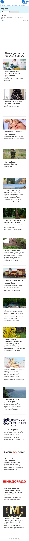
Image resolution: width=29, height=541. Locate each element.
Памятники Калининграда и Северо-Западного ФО (14, 221)
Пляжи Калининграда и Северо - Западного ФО (12, 191)
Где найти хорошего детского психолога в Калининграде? (12, 73)
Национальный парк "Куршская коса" (11, 400)
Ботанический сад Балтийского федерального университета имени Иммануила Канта (14, 342)
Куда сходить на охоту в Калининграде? (13, 162)
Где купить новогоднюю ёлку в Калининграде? (13, 102)
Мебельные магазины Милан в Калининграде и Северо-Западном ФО (13, 520)
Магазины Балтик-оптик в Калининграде (13, 460)
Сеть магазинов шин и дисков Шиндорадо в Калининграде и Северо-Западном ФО (13, 491)
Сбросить (25, 20)
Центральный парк (11, 310)
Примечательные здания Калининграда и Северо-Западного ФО (13, 282)
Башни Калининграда (12, 250)
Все (2, 20)
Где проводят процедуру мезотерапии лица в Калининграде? (13, 133)
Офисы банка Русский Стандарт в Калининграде (13, 430)
